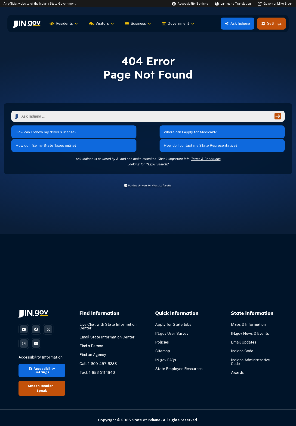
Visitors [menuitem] (101, 23)
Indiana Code (242, 344)
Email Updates (243, 335)
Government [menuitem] (178, 23)
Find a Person (91, 339)
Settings (271, 23)
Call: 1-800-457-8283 (98, 357)
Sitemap (162, 344)
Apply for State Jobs (173, 318)
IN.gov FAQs (165, 353)
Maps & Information (248, 318)
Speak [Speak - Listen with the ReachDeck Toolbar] (42, 386)
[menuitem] (26, 23)
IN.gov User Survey (171, 326)
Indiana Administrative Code (250, 355)
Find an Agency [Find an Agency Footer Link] (93, 348)
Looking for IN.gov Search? (148, 157)
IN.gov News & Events (250, 326)
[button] (190, 3)
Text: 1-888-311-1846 (97, 365)
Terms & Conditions (206, 152)
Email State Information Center (107, 330)
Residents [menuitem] (64, 23)
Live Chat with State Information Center (108, 320)
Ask (237, 23)
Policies (162, 335)
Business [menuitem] (138, 23)
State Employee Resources (179, 362)
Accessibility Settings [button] (42, 365)
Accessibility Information (40, 352)
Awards (237, 365)
